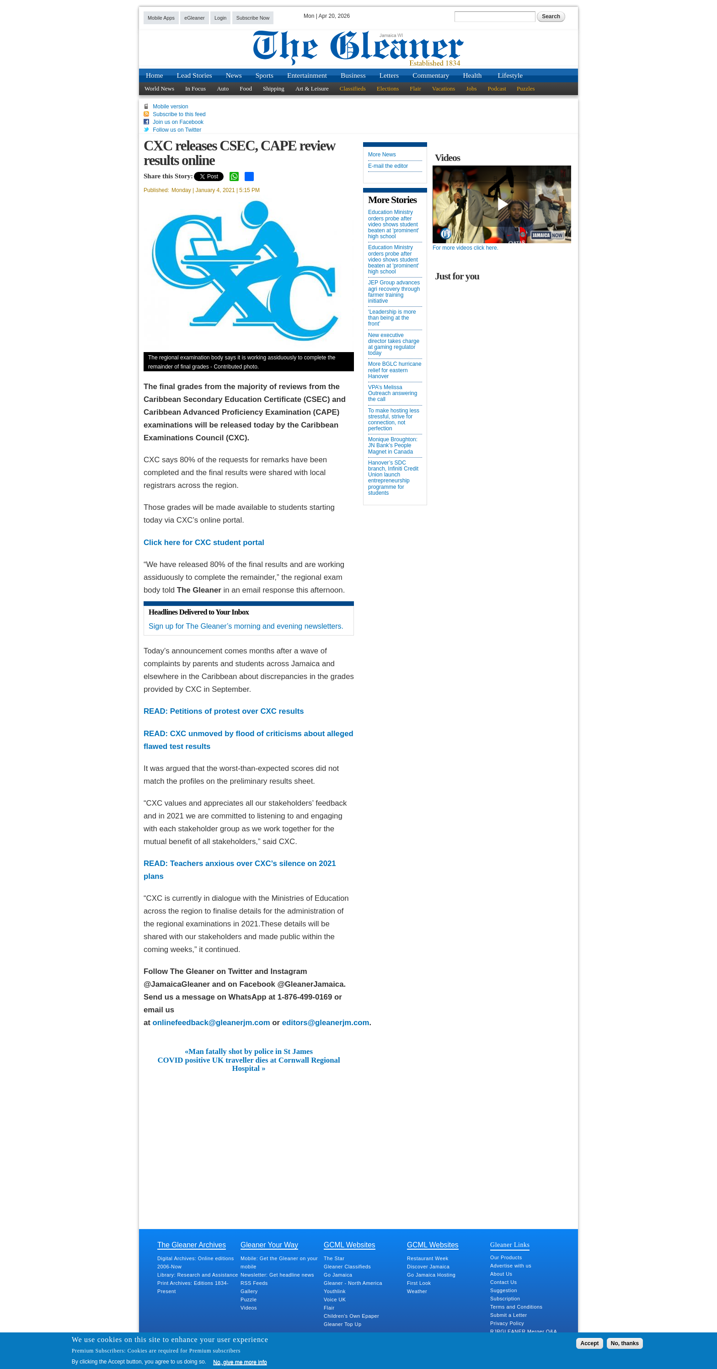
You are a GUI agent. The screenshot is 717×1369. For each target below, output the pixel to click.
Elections (388, 88)
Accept (589, 1343)
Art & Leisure (312, 88)
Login (220, 18)
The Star (334, 1258)
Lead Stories (194, 75)
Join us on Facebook (178, 122)
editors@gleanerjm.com (325, 1022)
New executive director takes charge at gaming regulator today (393, 344)
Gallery (249, 1291)
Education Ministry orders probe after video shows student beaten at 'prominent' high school (393, 224)
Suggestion (503, 1290)
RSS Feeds (254, 1283)
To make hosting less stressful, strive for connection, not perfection (393, 420)
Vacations (443, 88)
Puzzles (526, 88)
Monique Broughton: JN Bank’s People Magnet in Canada (392, 446)
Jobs (471, 88)
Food (246, 88)
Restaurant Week (428, 1258)
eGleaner (194, 18)
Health (472, 75)
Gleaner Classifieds (347, 1266)
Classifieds (353, 88)
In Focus (195, 88)
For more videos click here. (465, 248)
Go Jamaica (338, 1275)
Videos (249, 1307)
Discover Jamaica (428, 1266)
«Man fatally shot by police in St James (249, 1052)
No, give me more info (240, 1362)
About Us (501, 1274)
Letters (389, 75)
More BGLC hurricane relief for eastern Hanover (395, 370)
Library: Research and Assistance (197, 1275)
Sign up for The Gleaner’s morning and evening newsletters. (246, 626)
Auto (223, 88)
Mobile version (170, 106)
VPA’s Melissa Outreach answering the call (392, 393)
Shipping (273, 88)
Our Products (506, 1257)
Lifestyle (510, 75)
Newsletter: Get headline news (277, 1275)
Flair (415, 88)
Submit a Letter (508, 1315)
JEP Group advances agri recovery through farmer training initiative (394, 292)
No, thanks (625, 1343)
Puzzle (249, 1299)
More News (382, 155)
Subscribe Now (253, 18)
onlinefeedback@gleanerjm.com (211, 1022)
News (234, 75)
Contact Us (503, 1282)
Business (353, 75)
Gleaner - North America (353, 1283)
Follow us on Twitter (177, 130)
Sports (264, 75)
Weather (417, 1291)
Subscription (505, 1298)
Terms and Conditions (516, 1307)
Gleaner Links (510, 1244)
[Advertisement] (249, 1142)
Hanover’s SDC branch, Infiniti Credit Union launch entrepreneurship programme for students (393, 478)
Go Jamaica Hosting (431, 1275)
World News (159, 88)
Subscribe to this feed (179, 114)
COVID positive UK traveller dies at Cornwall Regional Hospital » (248, 1064)
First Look (419, 1283)
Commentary (430, 75)
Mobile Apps (161, 18)
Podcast (496, 88)
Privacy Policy (507, 1323)
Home (154, 75)
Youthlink (335, 1291)
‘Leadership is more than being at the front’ (392, 318)
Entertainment (307, 75)
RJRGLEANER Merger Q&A (523, 1331)
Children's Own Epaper (351, 1316)
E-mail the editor (388, 166)
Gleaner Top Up (342, 1324)
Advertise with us (510, 1265)
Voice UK (335, 1299)
